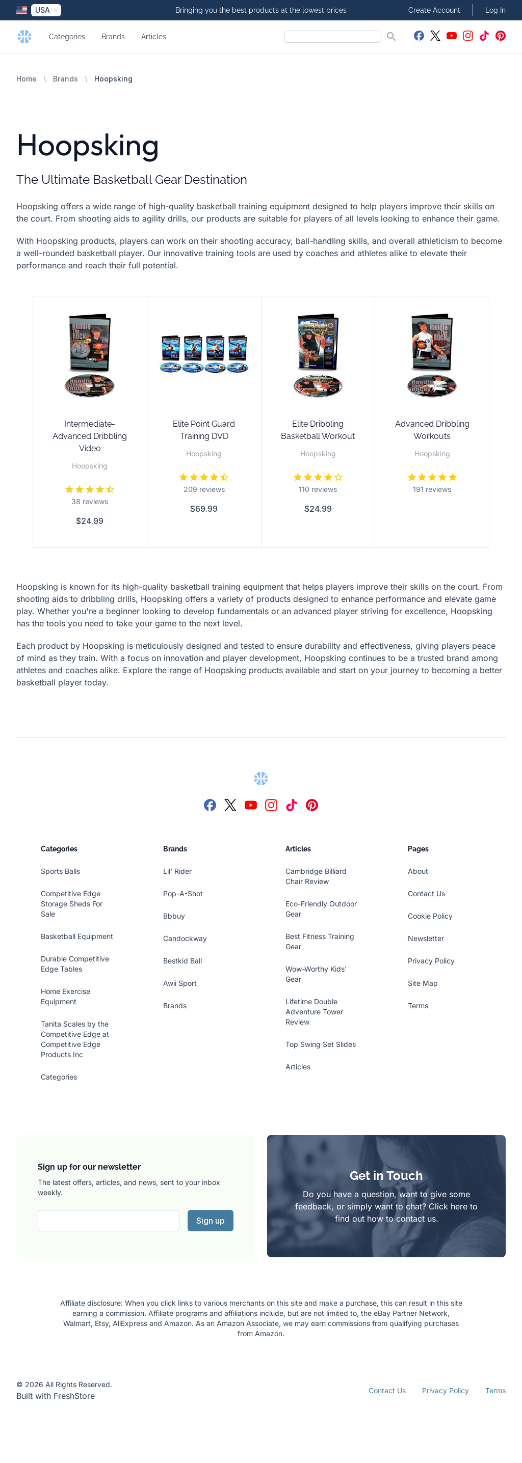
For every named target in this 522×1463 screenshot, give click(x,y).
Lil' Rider (177, 871)
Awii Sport (180, 983)
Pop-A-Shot (183, 893)
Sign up (210, 1221)
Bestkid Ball (182, 960)
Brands (113, 37)
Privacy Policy (431, 960)
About (418, 871)
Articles (153, 37)
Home (26, 78)
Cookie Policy (430, 916)
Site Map (423, 983)
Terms (418, 1005)
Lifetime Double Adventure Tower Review (314, 1011)
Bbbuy (174, 916)
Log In (495, 10)
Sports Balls (60, 871)
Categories (67, 37)
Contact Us (426, 893)
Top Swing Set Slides (320, 1044)
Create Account (434, 10)
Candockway (185, 938)
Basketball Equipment (77, 936)
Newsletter (426, 938)
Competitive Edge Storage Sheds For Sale (71, 903)
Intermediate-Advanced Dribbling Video (90, 436)
